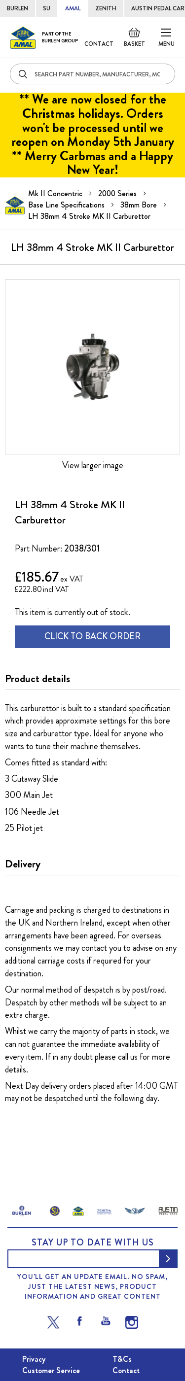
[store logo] (44, 37)
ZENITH (105, 8)
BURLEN (17, 8)
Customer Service (51, 1370)
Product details (37, 679)
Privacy (33, 1359)
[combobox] (92, 74)
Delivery (22, 864)
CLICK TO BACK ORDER (92, 636)
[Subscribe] (168, 1258)
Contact (98, 43)
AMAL (72, 8)
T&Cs (122, 1359)
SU (46, 8)
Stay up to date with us (93, 1242)
